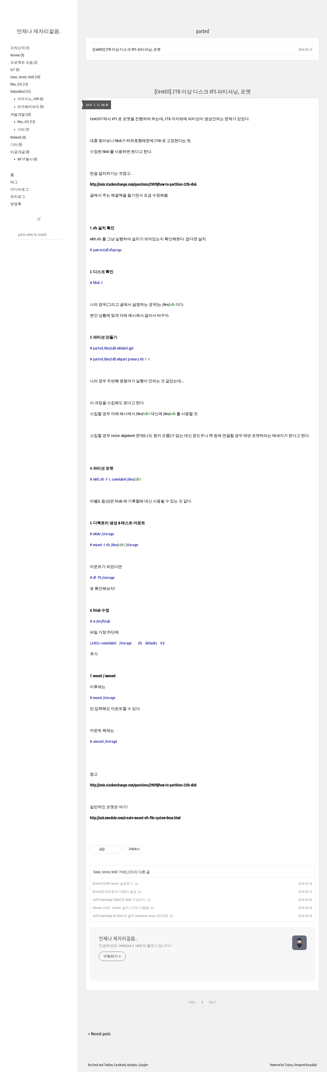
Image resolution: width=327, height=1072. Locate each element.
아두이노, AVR (30, 99)
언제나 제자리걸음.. (39, 31)
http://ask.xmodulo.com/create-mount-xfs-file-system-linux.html (135, 818)
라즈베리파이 (30, 107)
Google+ (143, 1065)
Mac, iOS (19, 84)
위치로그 (17, 197)
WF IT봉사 (27, 159)
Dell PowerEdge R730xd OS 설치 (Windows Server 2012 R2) (130, 916)
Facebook (120, 1065)
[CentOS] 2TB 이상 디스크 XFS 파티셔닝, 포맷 (127, 49)
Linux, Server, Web (25, 77)
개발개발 (20, 114)
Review (17, 55)
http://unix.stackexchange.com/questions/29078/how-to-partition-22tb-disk (143, 184)
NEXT (213, 1002)
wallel (313, 1065)
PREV (191, 1002)
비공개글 (19, 152)
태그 (14, 182)
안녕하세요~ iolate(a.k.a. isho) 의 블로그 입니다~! (135, 946)
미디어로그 (19, 189)
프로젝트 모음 (23, 62)
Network (18, 137)
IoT (14, 70)
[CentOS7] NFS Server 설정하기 (113, 883)
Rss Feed (93, 1065)
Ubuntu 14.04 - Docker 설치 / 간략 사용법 (121, 907)
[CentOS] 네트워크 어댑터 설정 (114, 891)
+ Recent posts (99, 1033)
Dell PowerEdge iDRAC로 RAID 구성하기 (119, 899)
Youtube (132, 1065)
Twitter (108, 1065)
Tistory (288, 1065)
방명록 (15, 204)
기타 (23, 129)
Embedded (20, 91)
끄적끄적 (19, 48)
